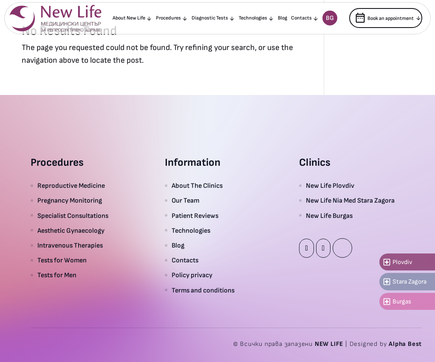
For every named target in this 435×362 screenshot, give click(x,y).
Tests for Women (62, 260)
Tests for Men (56, 275)
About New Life (129, 18)
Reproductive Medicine (71, 186)
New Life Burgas (329, 216)
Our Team (185, 201)
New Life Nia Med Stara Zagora (350, 201)
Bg (330, 18)
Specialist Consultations (72, 216)
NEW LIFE (329, 344)
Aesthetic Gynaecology (71, 231)
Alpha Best (405, 344)
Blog (282, 18)
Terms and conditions (203, 291)
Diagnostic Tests (210, 18)
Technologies (253, 18)
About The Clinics (197, 186)
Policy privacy (192, 275)
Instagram (323, 248)
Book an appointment (384, 18)
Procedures (168, 18)
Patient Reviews (195, 216)
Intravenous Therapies (71, 246)
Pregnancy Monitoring (69, 201)
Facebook (306, 248)
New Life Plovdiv (330, 186)
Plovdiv (397, 262)
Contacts (301, 18)
